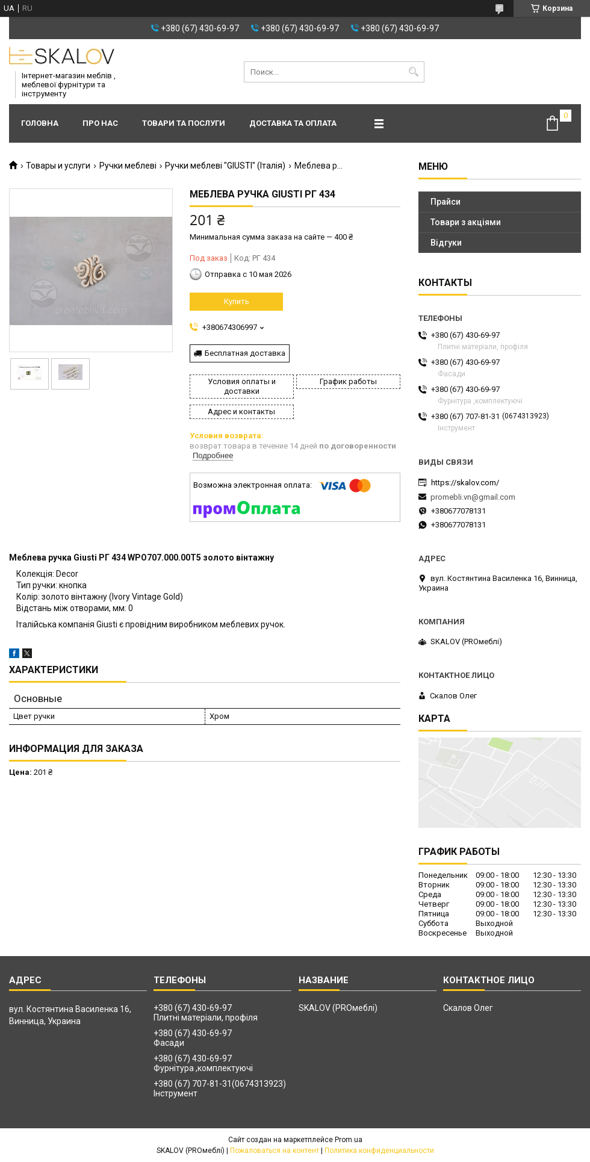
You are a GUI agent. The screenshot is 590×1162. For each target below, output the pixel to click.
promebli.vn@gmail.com (472, 497)
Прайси (445, 202)
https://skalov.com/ (465, 482)
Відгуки (446, 242)
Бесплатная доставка (245, 353)
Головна (39, 123)
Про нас (100, 123)
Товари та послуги (183, 123)
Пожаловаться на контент (274, 1150)
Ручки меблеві (128, 165)
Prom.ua (348, 1140)
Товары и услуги (58, 165)
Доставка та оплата (293, 123)
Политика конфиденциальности (379, 1150)
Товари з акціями (465, 222)
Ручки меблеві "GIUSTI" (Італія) (225, 165)
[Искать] (413, 71)
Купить (236, 301)
